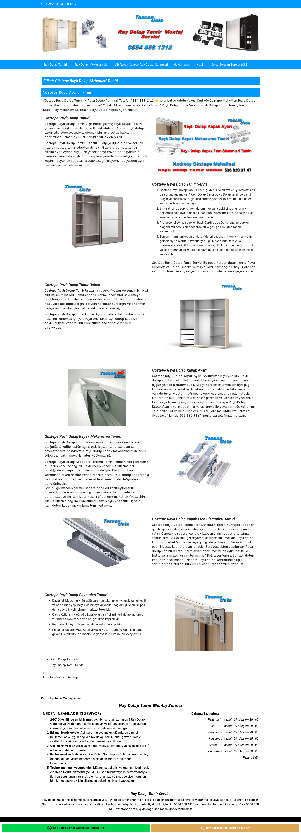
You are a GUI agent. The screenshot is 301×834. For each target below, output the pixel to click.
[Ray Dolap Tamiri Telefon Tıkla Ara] (225, 828)
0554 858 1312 (66, 4)
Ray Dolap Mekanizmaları (92, 64)
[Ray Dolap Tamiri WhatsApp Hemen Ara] (76, 828)
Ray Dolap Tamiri (55, 64)
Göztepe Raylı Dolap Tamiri (68, 92)
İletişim (200, 64)
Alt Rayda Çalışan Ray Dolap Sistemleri (141, 64)
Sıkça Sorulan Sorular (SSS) (230, 64)
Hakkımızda (182, 64)
